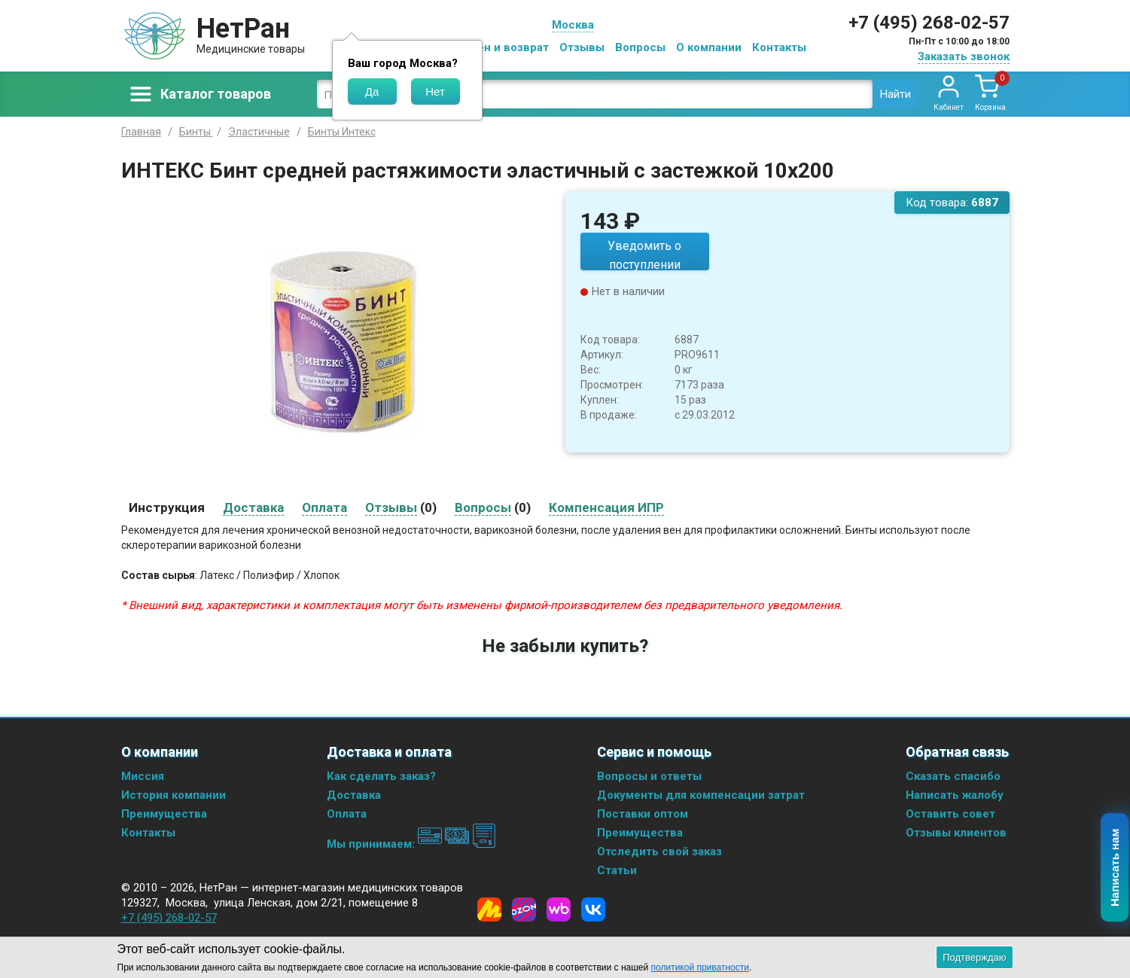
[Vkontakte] (593, 909)
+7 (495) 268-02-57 (929, 22)
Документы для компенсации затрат (701, 795)
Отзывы (582, 47)
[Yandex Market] (489, 909)
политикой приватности (700, 967)
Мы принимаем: (411, 844)
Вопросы (640, 47)
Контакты (779, 47)
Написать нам (1115, 868)
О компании (709, 47)
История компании (173, 795)
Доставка (354, 795)
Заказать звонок (964, 56)
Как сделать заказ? (381, 776)
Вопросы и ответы (649, 776)
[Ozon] (524, 909)
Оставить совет (950, 814)
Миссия (142, 776)
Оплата (347, 814)
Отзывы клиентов (956, 832)
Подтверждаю (974, 957)
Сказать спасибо (953, 776)
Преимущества (164, 814)
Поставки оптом (642, 814)
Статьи (617, 870)
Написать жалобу (955, 795)
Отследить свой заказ (659, 851)
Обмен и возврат (501, 47)
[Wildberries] (559, 909)
